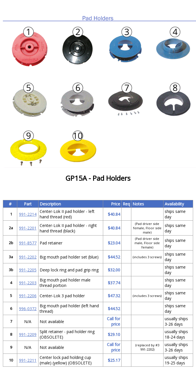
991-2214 (27, 214)
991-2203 (27, 282)
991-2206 (27, 295)
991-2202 (27, 257)
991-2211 (27, 360)
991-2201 (27, 228)
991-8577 (27, 243)
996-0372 (27, 308)
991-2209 (27, 334)
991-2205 (27, 270)
